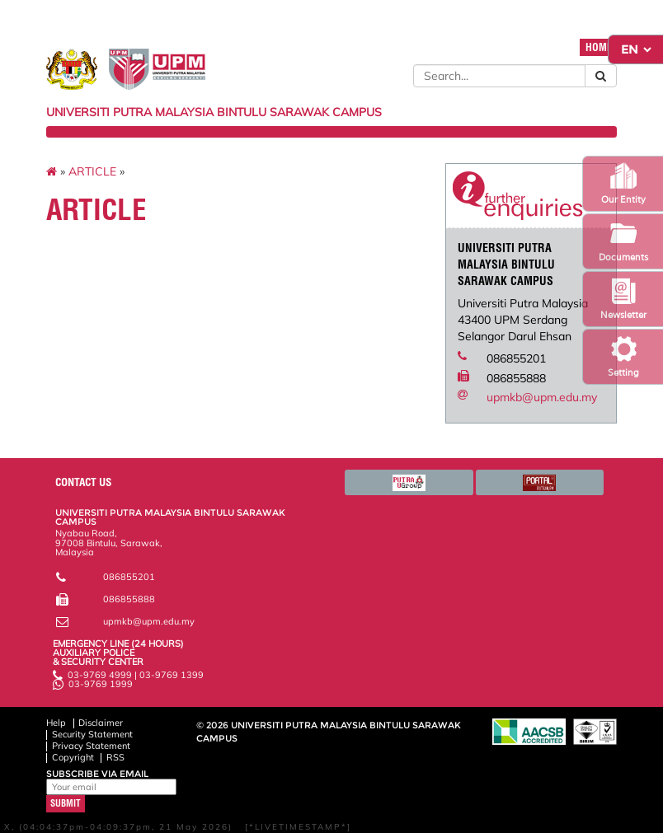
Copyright (73, 757)
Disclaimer (100, 722)
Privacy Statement (91, 745)
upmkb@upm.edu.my (542, 397)
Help (56, 722)
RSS (115, 757)
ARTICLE (92, 171)
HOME (598, 47)
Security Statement (92, 734)
